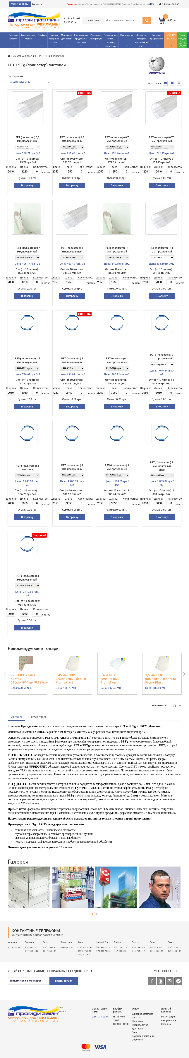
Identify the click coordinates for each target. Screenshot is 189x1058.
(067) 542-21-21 (174, 951)
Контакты (140, 4)
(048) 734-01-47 (138, 951)
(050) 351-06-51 (174, 947)
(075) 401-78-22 (103, 951)
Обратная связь (19, 4)
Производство (140, 1025)
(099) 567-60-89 (84, 951)
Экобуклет (138, 1039)
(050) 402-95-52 (31, 947)
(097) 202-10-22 (31, 951)
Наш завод (97, 4)
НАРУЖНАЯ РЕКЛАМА (170, 37)
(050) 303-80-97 (156, 951)
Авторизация (168, 1020)
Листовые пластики (13, 37)
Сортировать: (16, 76)
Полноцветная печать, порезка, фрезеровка (111, 40)
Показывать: (159, 705)
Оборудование (126, 35)
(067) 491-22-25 (103, 947)
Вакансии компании (143, 1036)
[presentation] (110, 984)
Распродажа (72, 4)
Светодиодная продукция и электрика (81, 39)
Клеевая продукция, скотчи (54, 39)
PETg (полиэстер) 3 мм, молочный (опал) (161, 466)
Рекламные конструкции (96, 37)
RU (152, 4)
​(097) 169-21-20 (121, 947)
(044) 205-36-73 (84, 955)
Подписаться (63, 980)
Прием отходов (182, 37)
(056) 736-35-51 (49, 951)
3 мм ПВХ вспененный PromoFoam (109, 678)
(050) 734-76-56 (138, 947)
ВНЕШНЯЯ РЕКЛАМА (112, 4)
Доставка (126, 4)
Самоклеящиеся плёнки (28, 37)
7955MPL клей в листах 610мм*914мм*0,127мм (27, 678)
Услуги (89, 4)
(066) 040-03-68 (100, 1016)
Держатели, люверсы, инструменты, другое (141, 40)
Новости (82, 4)
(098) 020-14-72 (156, 947)
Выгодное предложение (156, 37)
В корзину (27, 185)
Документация (37, 716)
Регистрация (168, 1016)
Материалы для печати (66, 37)
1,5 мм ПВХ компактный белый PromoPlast (160, 678)
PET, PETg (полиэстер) (51, 56)
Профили (42, 35)
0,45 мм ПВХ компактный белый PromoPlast (71, 678)
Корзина (166, 1024)
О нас (133, 4)
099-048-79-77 (67, 947)
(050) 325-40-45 (49, 947)
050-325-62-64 (14, 947)
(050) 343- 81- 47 (85, 947)
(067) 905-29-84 (121, 951)
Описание (16, 716)
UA (148, 4)
